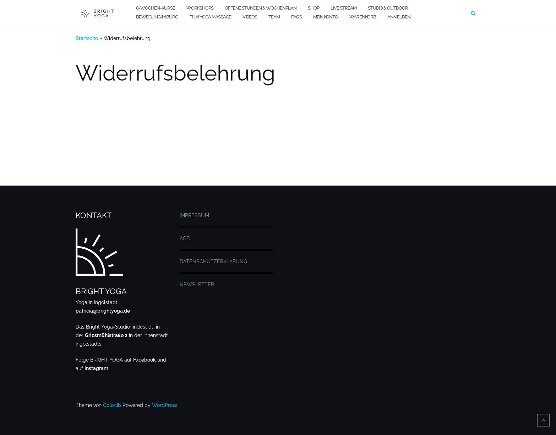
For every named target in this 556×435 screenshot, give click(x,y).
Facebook (144, 360)
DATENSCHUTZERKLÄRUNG (213, 261)
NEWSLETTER (197, 284)
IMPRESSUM (194, 215)
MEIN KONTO (325, 17)
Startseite (87, 38)
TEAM (274, 17)
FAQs (296, 17)
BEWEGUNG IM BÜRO (157, 17)
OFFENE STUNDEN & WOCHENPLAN (260, 8)
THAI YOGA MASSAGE (210, 17)
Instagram (96, 368)
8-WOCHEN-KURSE (155, 8)
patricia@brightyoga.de (103, 311)
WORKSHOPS (199, 8)
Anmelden (398, 17)
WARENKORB (362, 17)
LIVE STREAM (343, 8)
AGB (185, 238)
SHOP (313, 8)
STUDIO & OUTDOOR (388, 8)
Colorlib (112, 405)
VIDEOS (249, 17)
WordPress (165, 405)
